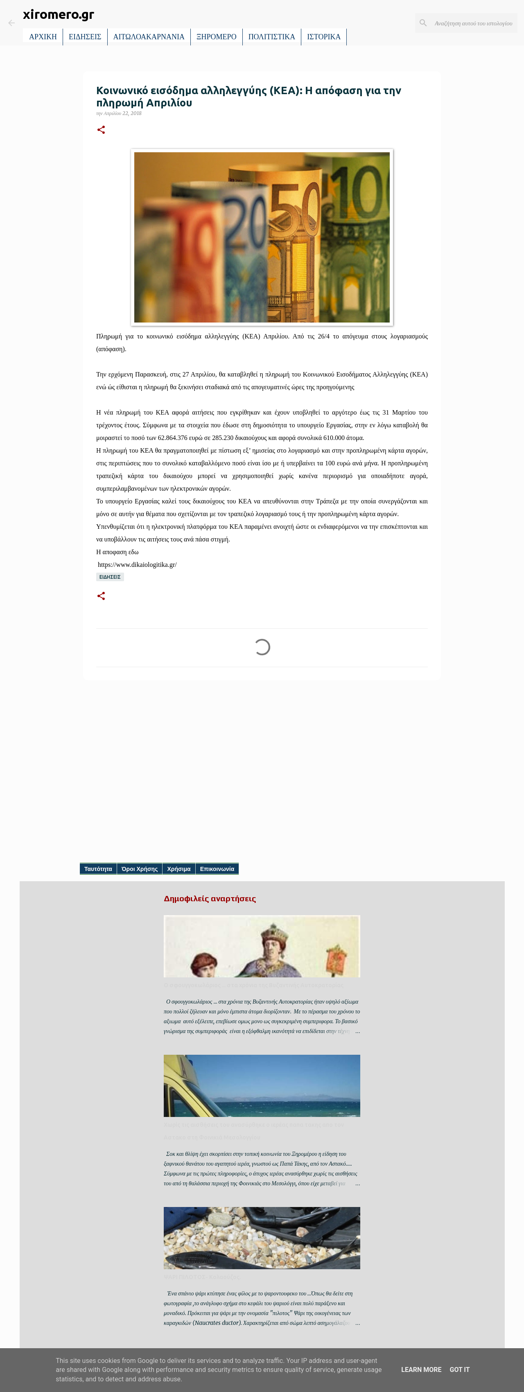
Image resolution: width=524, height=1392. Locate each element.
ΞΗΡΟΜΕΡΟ (216, 37)
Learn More (421, 1370)
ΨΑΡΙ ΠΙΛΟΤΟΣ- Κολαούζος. (202, 1277)
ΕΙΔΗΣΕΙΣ (85, 37)
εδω (134, 551)
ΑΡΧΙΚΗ (43, 37)
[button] (101, 130)
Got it (459, 1370)
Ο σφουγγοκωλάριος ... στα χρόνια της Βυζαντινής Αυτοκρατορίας (253, 985)
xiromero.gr (58, 14)
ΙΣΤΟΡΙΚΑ (324, 37)
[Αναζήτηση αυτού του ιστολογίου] (474, 23)
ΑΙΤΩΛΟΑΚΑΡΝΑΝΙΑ (149, 37)
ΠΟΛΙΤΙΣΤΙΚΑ (272, 37)
